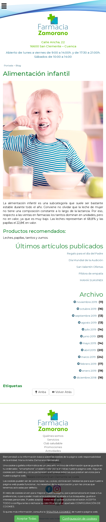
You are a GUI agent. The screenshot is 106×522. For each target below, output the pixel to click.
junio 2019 (88, 336)
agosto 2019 (87, 322)
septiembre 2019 (84, 315)
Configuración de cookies (79, 518)
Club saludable (53, 443)
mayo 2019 (88, 343)
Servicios (53, 439)
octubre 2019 (86, 308)
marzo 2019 (87, 356)
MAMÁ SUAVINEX (91, 280)
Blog (18, 65)
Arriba (40, 392)
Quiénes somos (53, 435)
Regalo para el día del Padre (85, 253)
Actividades (53, 450)
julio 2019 (89, 329)
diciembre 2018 (84, 377)
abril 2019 (88, 350)
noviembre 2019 (85, 302)
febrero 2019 (86, 363)
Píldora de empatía (91, 273)
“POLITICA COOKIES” (58, 511)
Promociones (53, 447)
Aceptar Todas (26, 518)
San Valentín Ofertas (89, 266)
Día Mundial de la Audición (86, 260)
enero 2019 (87, 370)
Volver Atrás (62, 392)
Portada (8, 65)
